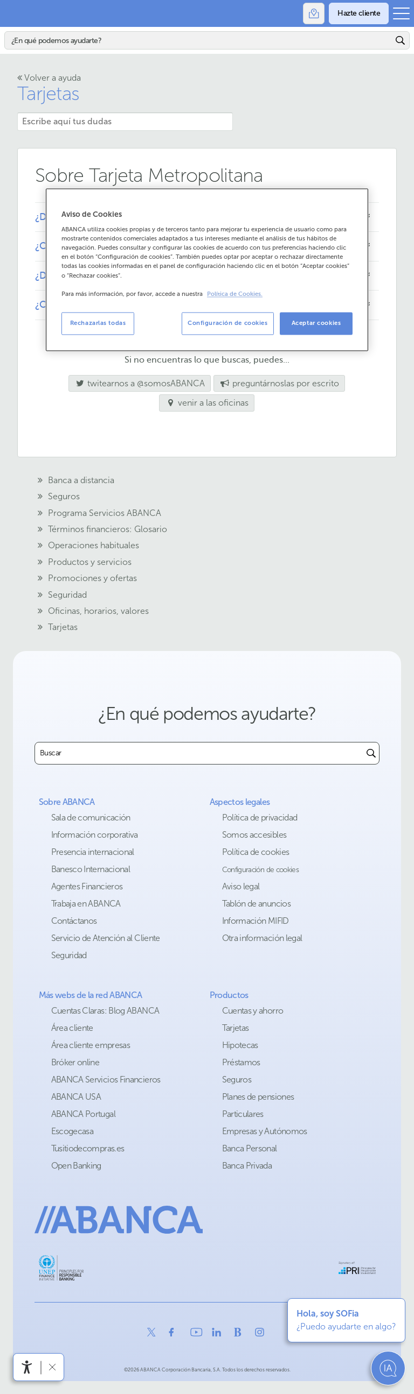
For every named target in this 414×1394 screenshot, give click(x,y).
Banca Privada (247, 1166)
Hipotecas (240, 1045)
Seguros (237, 1079)
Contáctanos (74, 921)
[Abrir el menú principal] (401, 13)
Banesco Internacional (90, 869)
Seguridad (69, 955)
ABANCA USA (76, 1097)
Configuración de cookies (260, 869)
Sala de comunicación (90, 817)
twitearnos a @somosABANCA (136, 383)
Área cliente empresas (90, 1045)
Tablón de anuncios (256, 903)
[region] (207, 269)
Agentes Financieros (87, 886)
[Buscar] (198, 40)
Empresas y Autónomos (264, 1131)
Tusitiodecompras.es (88, 1148)
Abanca (13, 13)
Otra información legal (262, 938)
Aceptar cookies (316, 323)
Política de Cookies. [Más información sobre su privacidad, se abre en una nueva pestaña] (235, 294)
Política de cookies (255, 852)
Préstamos (241, 1062)
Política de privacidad (260, 817)
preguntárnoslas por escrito (279, 383)
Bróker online (75, 1062)
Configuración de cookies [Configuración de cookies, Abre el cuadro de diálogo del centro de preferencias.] (228, 323)
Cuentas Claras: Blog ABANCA (105, 1011)
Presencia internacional (92, 852)
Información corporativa (94, 835)
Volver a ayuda (49, 78)
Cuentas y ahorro (253, 1011)
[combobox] (199, 753)
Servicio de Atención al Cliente (105, 938)
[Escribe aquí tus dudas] (125, 121)
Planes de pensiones (258, 1097)
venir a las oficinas (207, 403)
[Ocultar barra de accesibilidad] (52, 1367)
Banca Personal (249, 1148)
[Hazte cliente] (359, 13)
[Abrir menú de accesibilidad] (27, 1367)
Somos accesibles (254, 835)
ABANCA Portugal (83, 1114)
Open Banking (76, 1166)
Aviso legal (241, 886)
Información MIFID (255, 921)
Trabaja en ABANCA (86, 903)
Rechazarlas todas (98, 323)
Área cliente (72, 1028)
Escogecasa (72, 1131)
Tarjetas (48, 93)
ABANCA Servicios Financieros (106, 1079)
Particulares (243, 1114)
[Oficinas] (314, 13)
